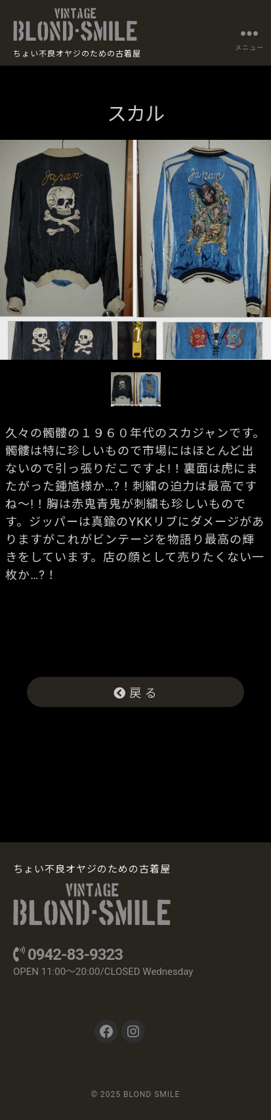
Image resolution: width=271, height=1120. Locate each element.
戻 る (136, 693)
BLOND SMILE (151, 1094)
